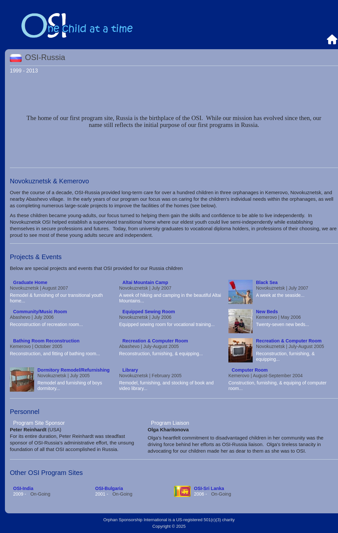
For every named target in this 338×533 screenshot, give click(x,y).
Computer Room (250, 370)
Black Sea (267, 282)
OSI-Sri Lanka (209, 488)
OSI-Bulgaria (109, 488)
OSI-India (23, 488)
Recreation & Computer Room (155, 340)
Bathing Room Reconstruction (46, 340)
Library (130, 370)
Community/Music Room (40, 311)
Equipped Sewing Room (148, 311)
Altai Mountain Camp (145, 282)
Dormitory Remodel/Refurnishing (73, 370)
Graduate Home (30, 282)
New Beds (267, 311)
